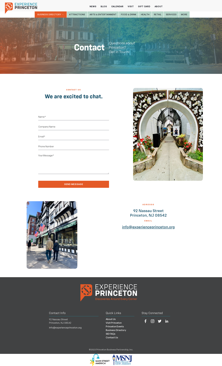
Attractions (77, 14)
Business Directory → (51, 14)
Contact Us (112, 337)
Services (171, 14)
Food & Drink (128, 14)
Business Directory (116, 330)
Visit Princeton (114, 322)
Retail (157, 14)
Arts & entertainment (103, 14)
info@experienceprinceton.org (148, 227)
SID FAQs (110, 333)
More (184, 14)
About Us (111, 319)
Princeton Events (115, 326)
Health (145, 14)
